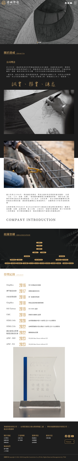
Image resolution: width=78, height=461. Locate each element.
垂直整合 (34, 438)
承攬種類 (34, 440)
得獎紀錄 (6, 442)
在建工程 (20, 438)
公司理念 (6, 438)
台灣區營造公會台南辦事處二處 (32, 426)
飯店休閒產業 (9, 429)
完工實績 (20, 440)
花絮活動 (48, 438)
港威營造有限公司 (10, 426)
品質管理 (34, 442)
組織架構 (6, 440)
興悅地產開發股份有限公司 (57, 426)
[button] (37, 42)
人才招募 (6, 451)
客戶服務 (6, 449)
